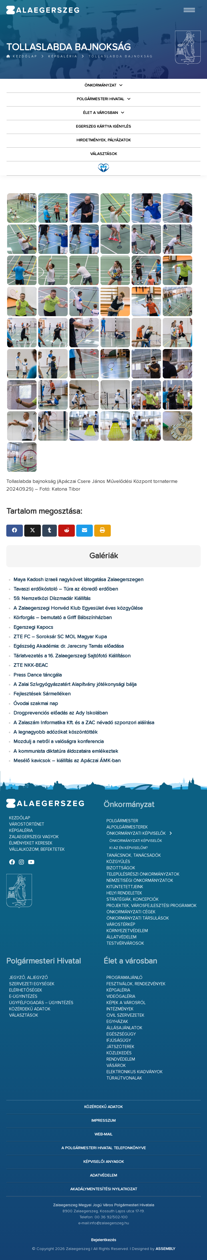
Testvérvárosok (125, 943)
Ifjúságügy (118, 1040)
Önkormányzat (100, 85)
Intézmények (120, 1009)
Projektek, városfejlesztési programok (151, 906)
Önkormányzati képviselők (136, 833)
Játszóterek (120, 1047)
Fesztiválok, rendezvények (136, 984)
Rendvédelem (120, 1059)
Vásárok (116, 1066)
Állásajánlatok (124, 1028)
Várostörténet (26, 824)
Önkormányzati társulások (137, 918)
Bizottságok (120, 868)
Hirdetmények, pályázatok (104, 140)
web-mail (103, 1134)
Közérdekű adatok (30, 1009)
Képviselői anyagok (103, 1162)
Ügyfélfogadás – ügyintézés (41, 1003)
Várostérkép (120, 924)
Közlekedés (119, 1053)
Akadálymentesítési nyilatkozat (103, 1189)
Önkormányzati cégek (131, 912)
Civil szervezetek (125, 1015)
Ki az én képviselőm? (128, 848)
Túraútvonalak (124, 1078)
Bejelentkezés (103, 1240)
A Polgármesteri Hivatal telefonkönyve (103, 1148)
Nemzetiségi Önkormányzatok (139, 880)
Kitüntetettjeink (124, 887)
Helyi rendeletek (124, 893)
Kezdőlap (21, 56)
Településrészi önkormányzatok (143, 874)
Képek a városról (126, 1003)
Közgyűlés (118, 862)
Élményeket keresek (31, 843)
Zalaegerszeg (42, 10)
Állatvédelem (121, 937)
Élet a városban (100, 113)
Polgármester (122, 821)
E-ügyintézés (23, 996)
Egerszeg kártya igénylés (103, 127)
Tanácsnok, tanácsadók (133, 855)
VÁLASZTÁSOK (103, 154)
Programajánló (124, 978)
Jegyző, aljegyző (28, 978)
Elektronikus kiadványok (134, 1072)
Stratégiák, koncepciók (132, 899)
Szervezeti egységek (32, 984)
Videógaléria (120, 996)
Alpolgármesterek (127, 827)
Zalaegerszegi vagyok (34, 837)
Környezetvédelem (127, 931)
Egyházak (117, 1022)
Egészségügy (121, 1034)
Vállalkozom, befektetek (37, 849)
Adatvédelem (103, 1175)
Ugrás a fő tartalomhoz (186, 2)
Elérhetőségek (25, 990)
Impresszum (103, 1121)
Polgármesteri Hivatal (100, 99)
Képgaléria (63, 56)
